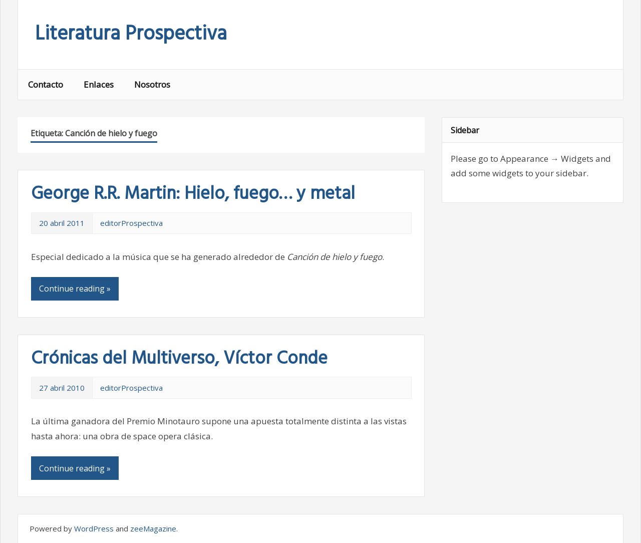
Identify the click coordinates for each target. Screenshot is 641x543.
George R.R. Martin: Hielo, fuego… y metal (193, 194)
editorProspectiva (131, 223)
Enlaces (99, 84)
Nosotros (152, 84)
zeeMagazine (153, 528)
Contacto (45, 84)
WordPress (94, 528)
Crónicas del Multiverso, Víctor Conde (179, 359)
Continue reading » (75, 288)
